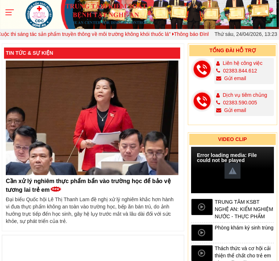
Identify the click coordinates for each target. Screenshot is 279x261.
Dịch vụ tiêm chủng (245, 95)
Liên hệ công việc (242, 63)
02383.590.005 (236, 102)
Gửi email (231, 78)
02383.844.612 (236, 71)
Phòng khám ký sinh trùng (244, 228)
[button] (232, 171)
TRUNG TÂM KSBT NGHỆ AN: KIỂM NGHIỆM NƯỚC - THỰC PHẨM (244, 209)
